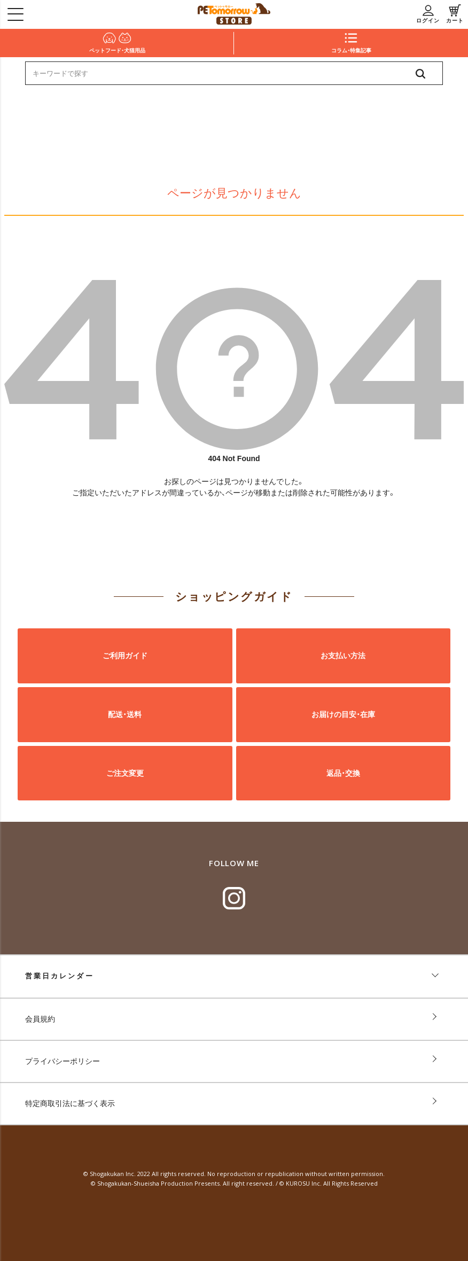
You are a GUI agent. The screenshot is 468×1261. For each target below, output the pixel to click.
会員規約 (40, 1019)
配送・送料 (125, 714)
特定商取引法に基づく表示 (70, 1103)
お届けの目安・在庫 (343, 714)
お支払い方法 (343, 655)
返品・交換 (343, 772)
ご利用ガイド (125, 655)
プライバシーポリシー (62, 1061)
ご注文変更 (125, 772)
